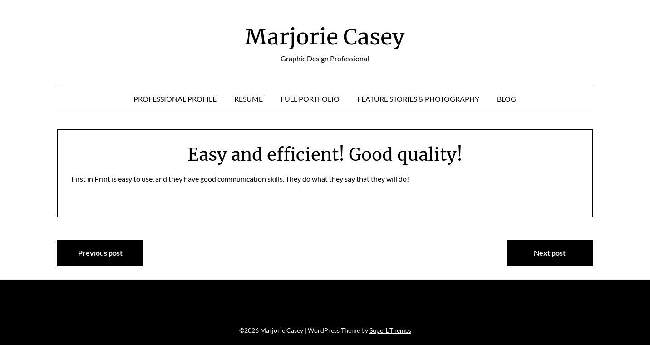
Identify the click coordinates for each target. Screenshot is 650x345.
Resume (248, 98)
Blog (506, 98)
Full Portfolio (310, 98)
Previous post (100, 252)
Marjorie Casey (324, 36)
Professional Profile (175, 98)
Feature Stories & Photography (418, 98)
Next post (550, 252)
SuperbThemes (390, 330)
